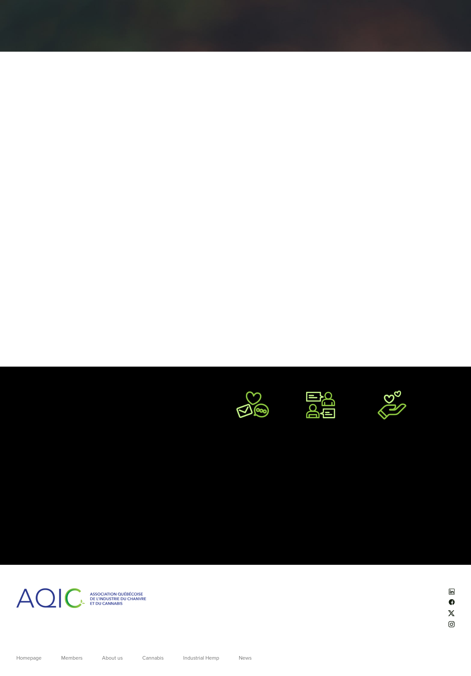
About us (112, 658)
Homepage (29, 658)
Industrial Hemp (201, 658)
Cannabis (153, 658)
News (245, 658)
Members (71, 658)
